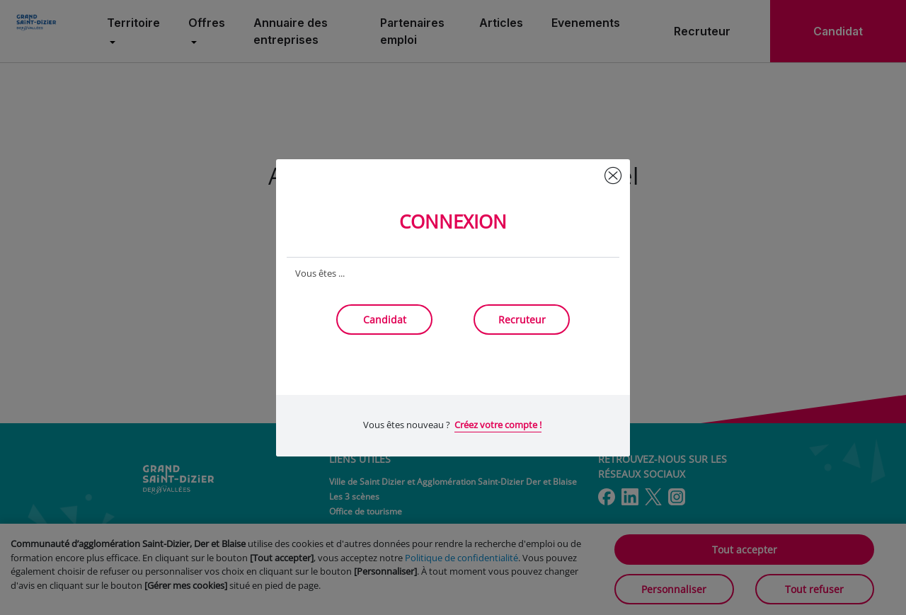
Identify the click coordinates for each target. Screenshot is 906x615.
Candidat (384, 319)
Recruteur (522, 319)
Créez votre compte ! (497, 424)
